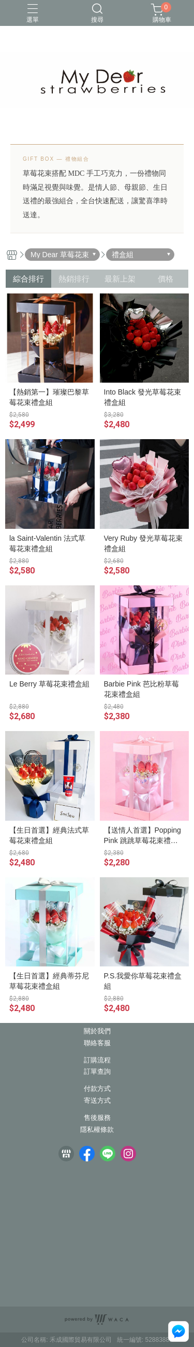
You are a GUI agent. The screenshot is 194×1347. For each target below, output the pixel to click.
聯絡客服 (97, 1043)
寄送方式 (97, 1101)
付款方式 (97, 1089)
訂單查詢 (97, 1072)
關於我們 (97, 1031)
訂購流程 (97, 1060)
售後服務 (97, 1118)
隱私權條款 (97, 1130)
